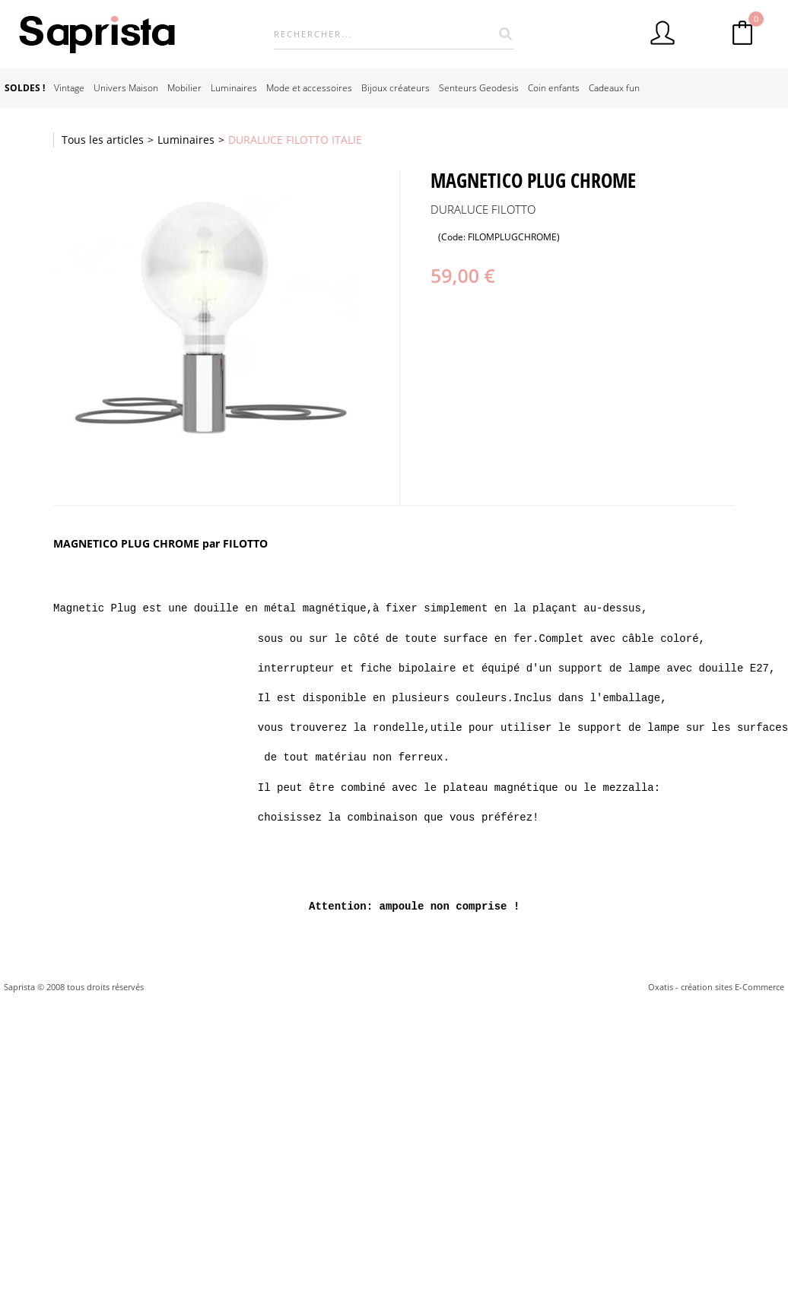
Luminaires (234, 87)
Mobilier (184, 87)
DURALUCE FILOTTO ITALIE (295, 139)
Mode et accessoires (309, 87)
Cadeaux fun (614, 87)
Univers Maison (126, 87)
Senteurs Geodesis (479, 87)
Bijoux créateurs (395, 87)
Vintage (69, 87)
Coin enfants (554, 87)
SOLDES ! (25, 87)
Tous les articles (103, 139)
